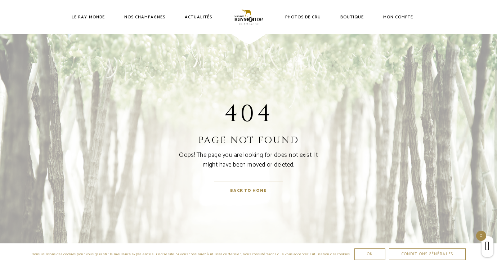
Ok (370, 254)
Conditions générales (427, 254)
